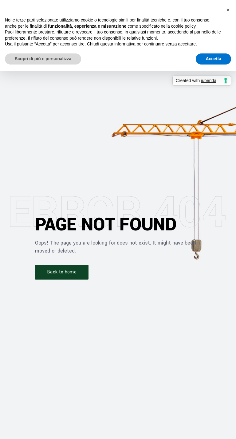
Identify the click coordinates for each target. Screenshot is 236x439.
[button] (228, 10)
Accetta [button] (213, 58)
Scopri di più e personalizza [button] (43, 58)
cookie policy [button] (183, 26)
